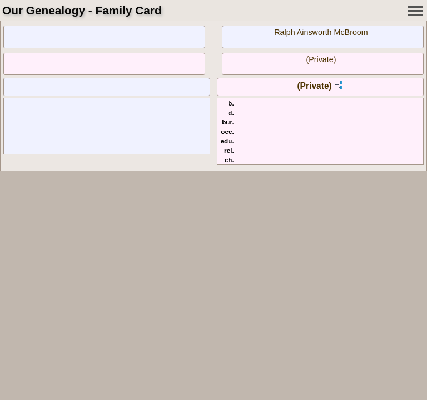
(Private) (321, 59)
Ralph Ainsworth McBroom (321, 32)
